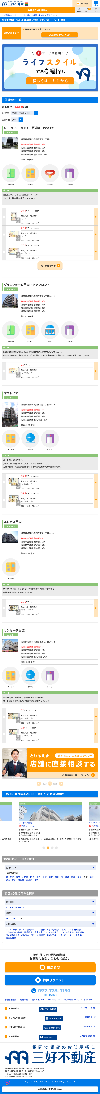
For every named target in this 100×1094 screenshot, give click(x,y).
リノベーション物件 (14, 932)
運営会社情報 (10, 999)
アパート (9, 907)
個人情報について (71, 999)
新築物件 (28, 932)
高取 (51, 877)
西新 (57, 877)
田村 (36, 879)
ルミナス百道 (13, 521)
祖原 (45, 877)
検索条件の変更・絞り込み (50, 1089)
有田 (18, 877)
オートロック (11, 929)
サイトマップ (88, 999)
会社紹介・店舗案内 (37, 10)
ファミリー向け (67, 935)
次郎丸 (21, 879)
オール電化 (54, 932)
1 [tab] (43, 847)
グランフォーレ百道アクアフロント (27, 284)
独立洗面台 (11, 937)
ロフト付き (40, 929)
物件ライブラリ (38, 999)
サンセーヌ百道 (14, 630)
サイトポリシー (54, 999)
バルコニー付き (28, 935)
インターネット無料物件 (71, 929)
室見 (79, 877)
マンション (19, 907)
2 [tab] (48, 847)
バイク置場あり (12, 935)
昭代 (32, 877)
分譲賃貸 (41, 935)
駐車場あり (81, 932)
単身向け (80, 935)
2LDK (12, 918)
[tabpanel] (50, 822)
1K (7, 918)
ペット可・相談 (53, 929)
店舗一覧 (24, 999)
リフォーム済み (67, 932)
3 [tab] (52, 847)
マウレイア (11, 393)
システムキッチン (26, 929)
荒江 (12, 877)
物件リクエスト (53, 980)
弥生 (92, 877)
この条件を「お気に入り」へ (60, 34)
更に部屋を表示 (48, 265)
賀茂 (8, 879)
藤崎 (67, 877)
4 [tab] (56, 847)
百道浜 (29, 879)
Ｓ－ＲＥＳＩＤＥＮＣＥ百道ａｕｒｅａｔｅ (29, 127)
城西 (39, 877)
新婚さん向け (53, 935)
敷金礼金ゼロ (41, 932)
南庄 (73, 877)
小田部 (25, 877)
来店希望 (84, 3)
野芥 (14, 879)
